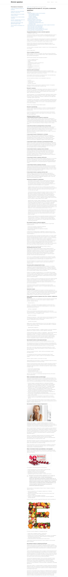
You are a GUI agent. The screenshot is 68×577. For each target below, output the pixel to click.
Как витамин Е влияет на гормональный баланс (35, 30)
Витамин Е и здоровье (32, 16)
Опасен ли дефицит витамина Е (34, 14)
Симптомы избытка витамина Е (34, 15)
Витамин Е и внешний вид (33, 17)
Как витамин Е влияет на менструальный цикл (35, 25)
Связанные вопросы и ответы (33, 18)
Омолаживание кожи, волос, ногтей (35, 21)
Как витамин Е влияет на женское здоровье (35, 20)
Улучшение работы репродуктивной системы (36, 22)
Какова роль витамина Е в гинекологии (34, 19)
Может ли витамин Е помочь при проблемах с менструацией (38, 29)
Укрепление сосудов (32, 23)
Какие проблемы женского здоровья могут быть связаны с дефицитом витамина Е (41, 24)
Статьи (56, 2)
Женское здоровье (17, 2)
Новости (52, 2)
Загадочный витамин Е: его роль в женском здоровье (36, 13)
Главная (48, 2)
